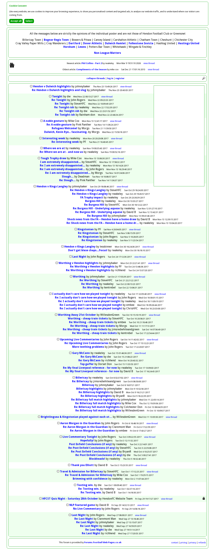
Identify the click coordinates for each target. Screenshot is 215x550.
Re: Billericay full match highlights (94, 399)
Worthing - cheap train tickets (88, 318)
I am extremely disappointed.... (60, 162)
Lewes (82, 46)
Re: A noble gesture (59, 124)
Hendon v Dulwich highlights (52, 86)
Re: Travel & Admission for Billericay (88, 475)
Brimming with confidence (90, 478)
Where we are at (54, 148)
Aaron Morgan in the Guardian (80, 423)
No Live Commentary (87, 508)
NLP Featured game (82, 505)
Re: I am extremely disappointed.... (62, 165)
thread (126, 86)
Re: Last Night (83, 518)
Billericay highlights (89, 388)
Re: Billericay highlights (94, 392)
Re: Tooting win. (88, 488)
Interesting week (54, 138)
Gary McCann (81, 353)
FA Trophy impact (91, 197)
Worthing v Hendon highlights (78, 263)
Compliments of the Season (91, 69)
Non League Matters (107, 52)
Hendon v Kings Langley (52, 186)
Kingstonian (86, 229)
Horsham (69, 46)
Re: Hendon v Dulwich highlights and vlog (59, 90)
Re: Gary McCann (92, 356)
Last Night (79, 256)
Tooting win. (85, 485)
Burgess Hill (93, 201)
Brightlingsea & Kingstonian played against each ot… (76, 416)
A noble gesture (53, 121)
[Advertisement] (179, 136)
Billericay (82, 377)
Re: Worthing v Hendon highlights (92, 266)
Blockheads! (97, 458)
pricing (183, 542)
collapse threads (96, 78)
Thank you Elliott (82, 465)
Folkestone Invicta (141, 43)
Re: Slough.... (67, 180)
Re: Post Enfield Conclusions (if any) (91, 447)
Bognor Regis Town (56, 39)
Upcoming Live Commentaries (79, 339)
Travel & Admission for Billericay (81, 471)
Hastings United (188, 43)
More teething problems (88, 346)
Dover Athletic (92, 43)
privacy (192, 542)
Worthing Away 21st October (77, 314)
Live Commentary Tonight (80, 436)
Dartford (74, 43)
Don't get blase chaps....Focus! (87, 250)
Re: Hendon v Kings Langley (88, 190)
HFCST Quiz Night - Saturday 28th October (70, 498)
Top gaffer (87, 364)
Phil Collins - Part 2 (91, 63)
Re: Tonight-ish (64, 107)
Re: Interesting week (65, 141)
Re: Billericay (80, 381)
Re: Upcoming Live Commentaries (86, 343)
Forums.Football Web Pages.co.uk (102, 542)
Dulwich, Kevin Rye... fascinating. (65, 132)
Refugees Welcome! (64, 128)
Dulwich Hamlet (115, 43)
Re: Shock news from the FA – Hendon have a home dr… (103, 223)
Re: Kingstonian (88, 233)
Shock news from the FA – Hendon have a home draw (101, 219)
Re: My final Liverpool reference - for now (90, 367)
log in (110, 78)
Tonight (57, 96)
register (119, 78)
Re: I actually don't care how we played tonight (86, 297)
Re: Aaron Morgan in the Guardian (85, 427)
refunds (202, 542)
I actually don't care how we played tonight (81, 293)
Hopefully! (87, 440)
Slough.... (68, 176)
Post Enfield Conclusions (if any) (90, 444)
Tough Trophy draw (53, 158)
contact (174, 542)
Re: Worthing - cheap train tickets (91, 322)
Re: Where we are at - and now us (61, 152)
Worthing (79, 276)
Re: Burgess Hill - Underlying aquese (96, 208)
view (149, 63)
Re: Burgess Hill (94, 204)
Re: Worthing (88, 280)
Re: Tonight (59, 100)
